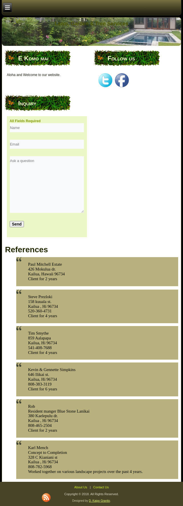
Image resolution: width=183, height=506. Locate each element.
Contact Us (101, 487)
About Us (80, 487)
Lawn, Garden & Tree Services (91, 23)
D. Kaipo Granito (99, 500)
